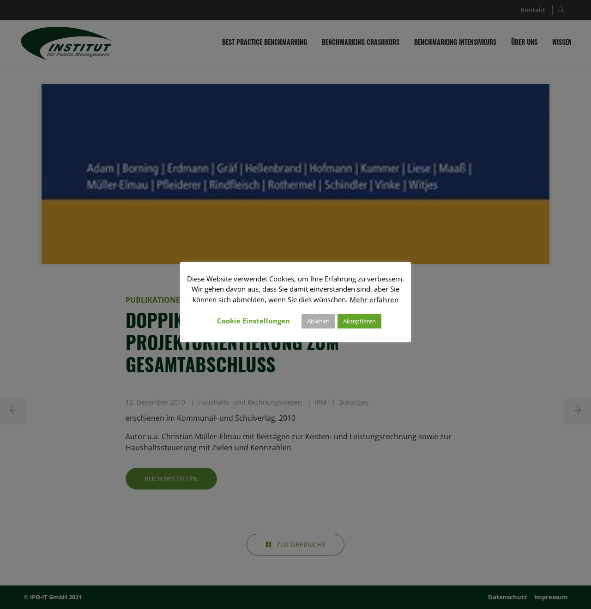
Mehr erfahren (374, 299)
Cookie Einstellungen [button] (253, 320)
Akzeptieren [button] (359, 321)
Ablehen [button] (318, 321)
